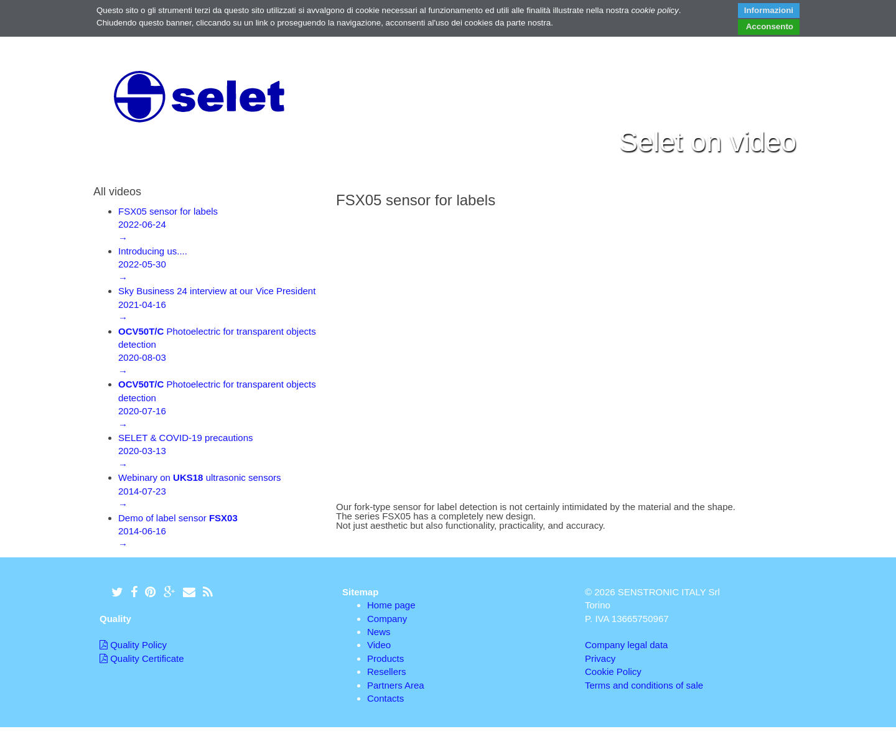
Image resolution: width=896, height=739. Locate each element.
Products (385, 658)
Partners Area (395, 685)
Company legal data (626, 644)
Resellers (386, 671)
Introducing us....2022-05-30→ (152, 264)
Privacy (600, 658)
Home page (391, 605)
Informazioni (768, 10)
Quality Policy (133, 644)
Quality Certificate (142, 658)
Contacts (385, 698)
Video (379, 644)
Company (387, 618)
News (379, 631)
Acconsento (769, 26)
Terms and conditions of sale (644, 685)
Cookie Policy (613, 671)
